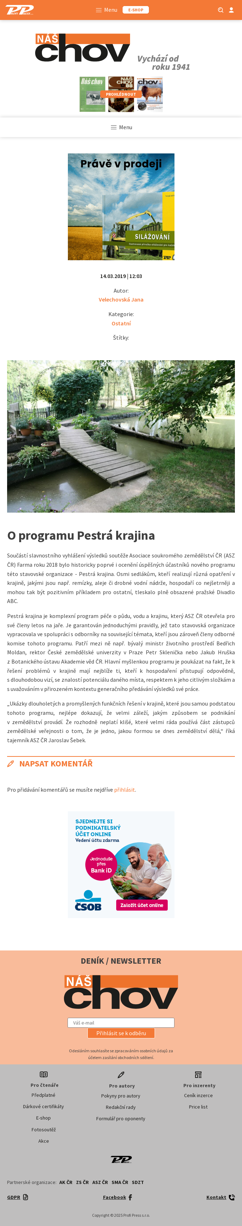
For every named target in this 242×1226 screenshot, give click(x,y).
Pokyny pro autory (120, 1096)
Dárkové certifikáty (43, 1106)
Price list (198, 1107)
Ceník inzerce (198, 1095)
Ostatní (121, 323)
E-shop (43, 1118)
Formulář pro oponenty (120, 1118)
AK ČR (65, 1182)
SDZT (138, 1182)
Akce (43, 1141)
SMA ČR (120, 1182)
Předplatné (43, 1095)
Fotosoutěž (44, 1129)
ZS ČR (82, 1182)
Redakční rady (121, 1107)
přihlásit (124, 789)
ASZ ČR (100, 1182)
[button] (121, 1033)
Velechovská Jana (121, 299)
